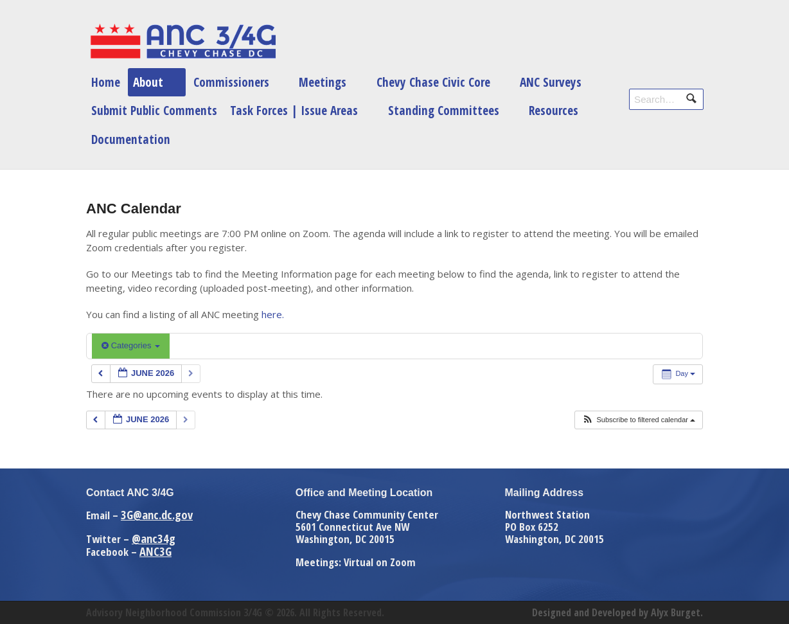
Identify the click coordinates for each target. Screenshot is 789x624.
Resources (553, 110)
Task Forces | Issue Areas (294, 110)
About (148, 82)
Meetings (322, 82)
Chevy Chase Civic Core (433, 82)
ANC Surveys (550, 82)
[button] (638, 420)
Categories (131, 345)
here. (273, 314)
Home (105, 82)
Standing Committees (443, 110)
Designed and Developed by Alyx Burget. (617, 612)
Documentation (130, 139)
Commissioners (231, 82)
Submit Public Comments (154, 110)
